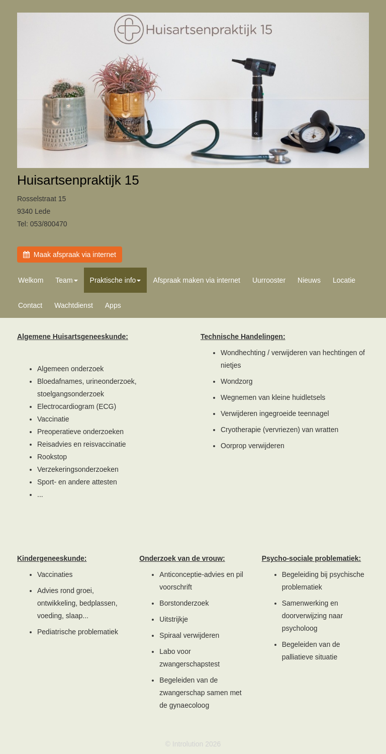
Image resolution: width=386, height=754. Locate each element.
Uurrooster (268, 280)
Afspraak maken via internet (196, 280)
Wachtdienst (73, 305)
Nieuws (309, 280)
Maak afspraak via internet (69, 254)
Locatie (344, 280)
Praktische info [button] (115, 280)
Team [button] (66, 280)
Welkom (30, 280)
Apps (113, 305)
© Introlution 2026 (193, 744)
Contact (30, 305)
